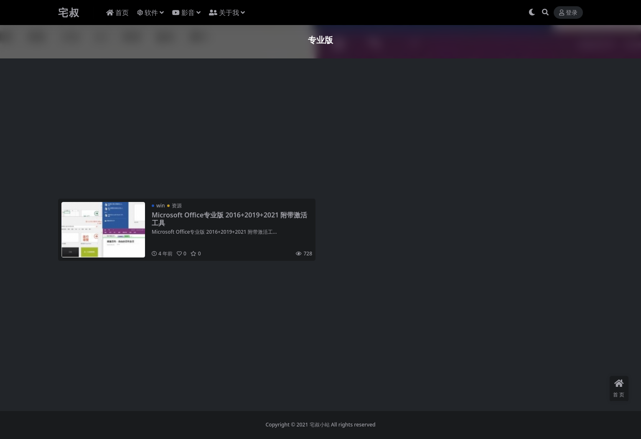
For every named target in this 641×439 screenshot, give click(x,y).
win (160, 205)
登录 (568, 13)
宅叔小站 (320, 424)
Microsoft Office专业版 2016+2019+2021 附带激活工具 (230, 218)
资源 (177, 205)
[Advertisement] (309, 130)
